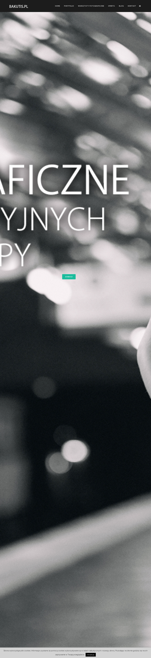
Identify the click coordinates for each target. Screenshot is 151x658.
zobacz (69, 277)
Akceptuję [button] (90, 655)
